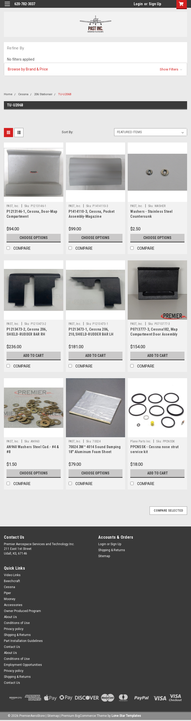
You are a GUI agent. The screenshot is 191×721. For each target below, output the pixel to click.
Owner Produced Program (22, 611)
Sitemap (104, 556)
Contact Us (12, 647)
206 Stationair (43, 94)
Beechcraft (12, 581)
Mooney (9, 599)
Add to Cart (33, 355)
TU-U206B (64, 94)
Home (8, 94)
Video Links (12, 575)
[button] (95, 69)
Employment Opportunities (23, 665)
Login (138, 4)
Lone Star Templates (126, 716)
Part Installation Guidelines (23, 641)
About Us (10, 617)
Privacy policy (13, 629)
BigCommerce (85, 716)
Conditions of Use (17, 623)
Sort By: (67, 132)
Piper (7, 593)
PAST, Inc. (13, 206)
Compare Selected (168, 510)
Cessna (23, 94)
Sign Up (155, 4)
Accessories (13, 605)
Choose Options (34, 238)
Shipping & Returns (111, 550)
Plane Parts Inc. (140, 441)
